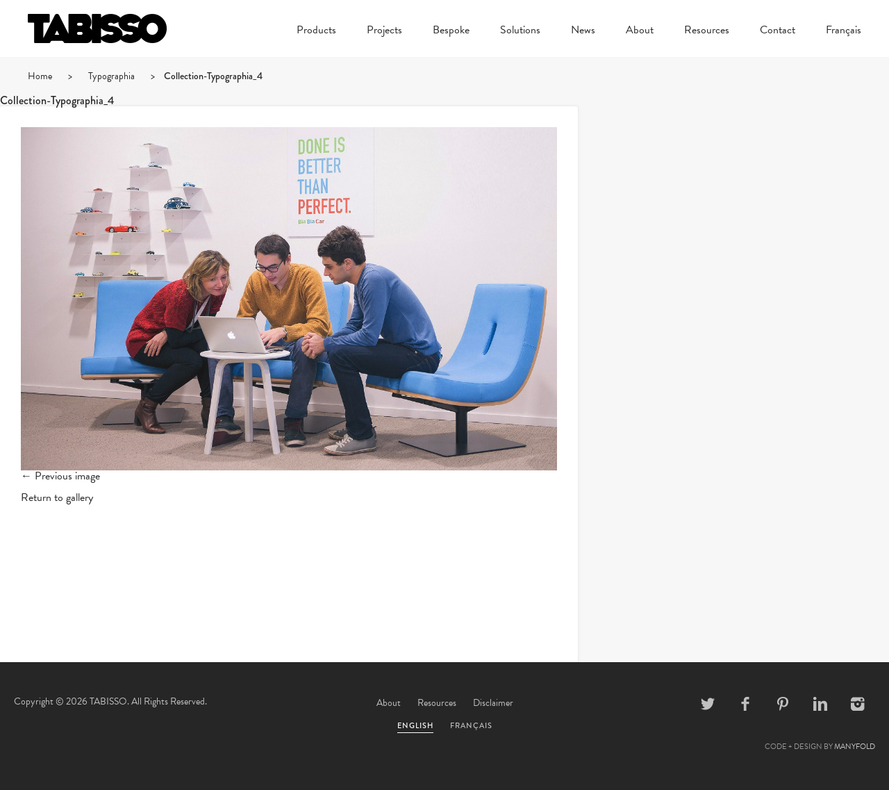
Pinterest (783, 704)
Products (316, 31)
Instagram (858, 704)
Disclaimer (493, 703)
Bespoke (451, 31)
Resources (706, 31)
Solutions (520, 31)
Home (40, 76)
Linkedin (820, 704)
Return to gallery (57, 497)
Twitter (708, 704)
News (583, 31)
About (640, 31)
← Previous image (60, 476)
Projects (384, 31)
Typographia (111, 76)
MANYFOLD (854, 746)
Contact (777, 31)
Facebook (745, 704)
